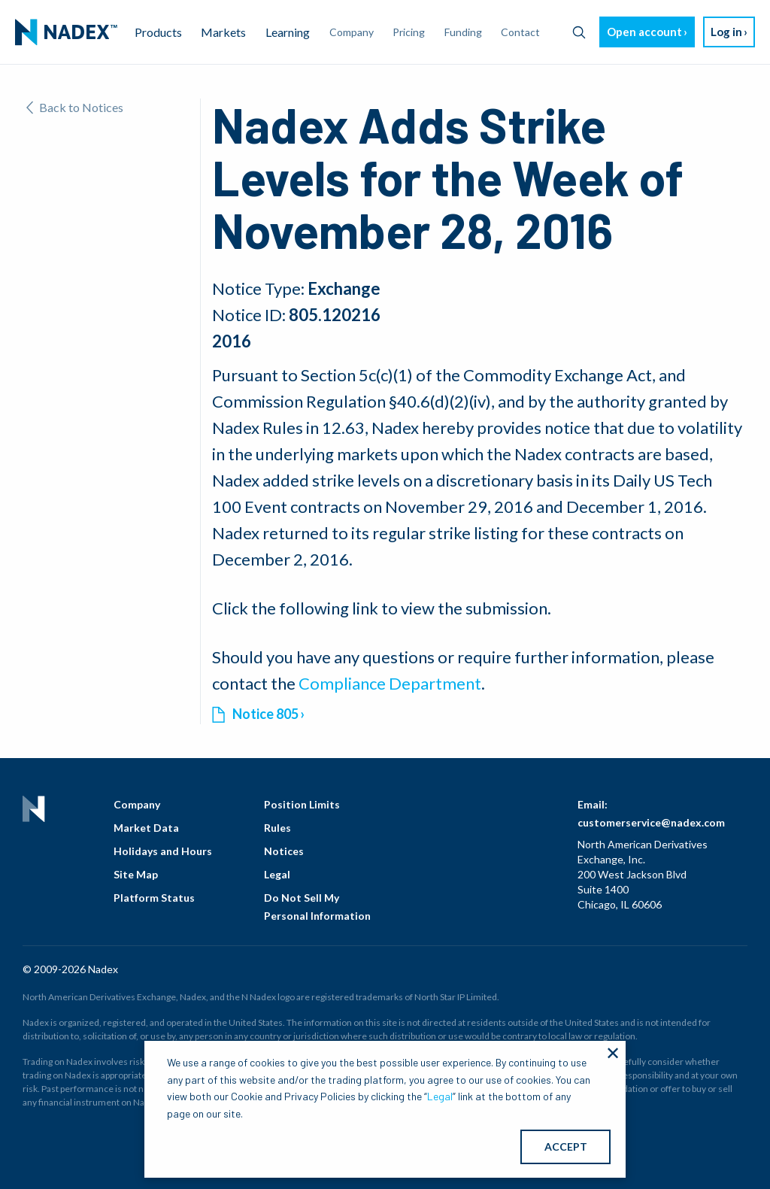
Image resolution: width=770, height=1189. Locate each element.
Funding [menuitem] (463, 32)
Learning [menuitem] (287, 32)
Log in (726, 31)
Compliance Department (390, 683)
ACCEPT (565, 1146)
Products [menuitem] (158, 32)
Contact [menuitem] (520, 32)
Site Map (136, 874)
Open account (644, 31)
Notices (284, 851)
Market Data (146, 827)
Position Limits (302, 804)
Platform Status (154, 897)
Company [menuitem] (351, 32)
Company (137, 804)
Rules (277, 827)
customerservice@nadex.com (651, 822)
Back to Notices (74, 107)
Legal (277, 874)
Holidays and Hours (163, 851)
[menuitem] (66, 32)
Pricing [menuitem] (409, 32)
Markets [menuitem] (223, 32)
